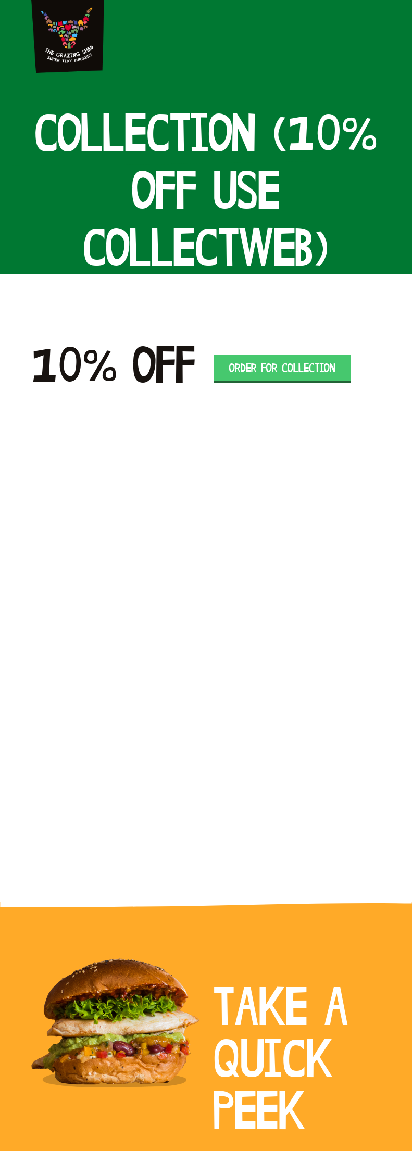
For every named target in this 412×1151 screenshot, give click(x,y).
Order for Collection (282, 369)
